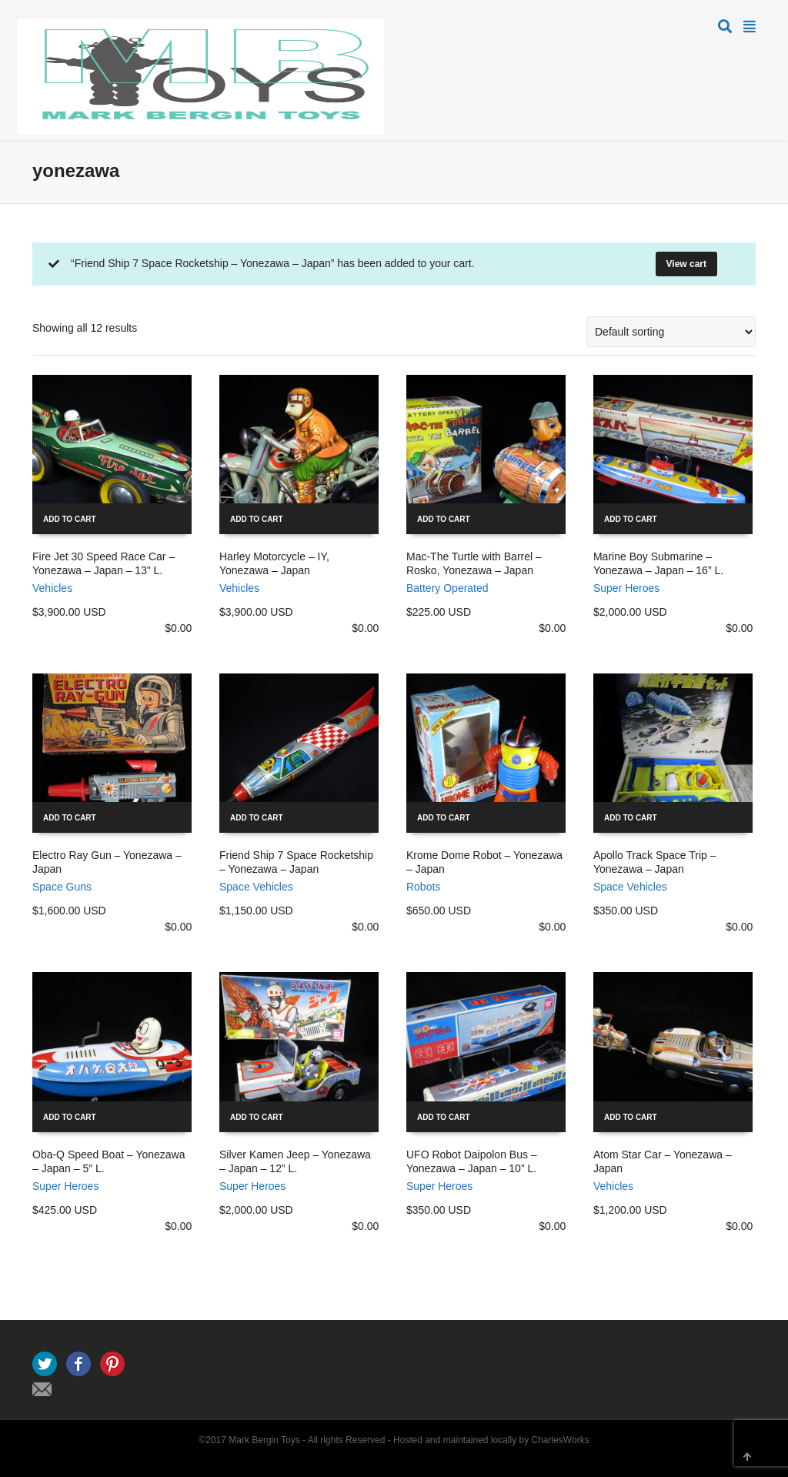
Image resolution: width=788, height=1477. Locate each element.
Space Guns (62, 887)
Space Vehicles (256, 887)
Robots (423, 887)
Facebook (78, 1364)
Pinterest (112, 1364)
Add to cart (69, 519)
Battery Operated (447, 588)
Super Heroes (626, 588)
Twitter (44, 1364)
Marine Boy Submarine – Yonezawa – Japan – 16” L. (658, 563)
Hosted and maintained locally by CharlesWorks (491, 1440)
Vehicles (52, 588)
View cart (686, 264)
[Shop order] (671, 331)
